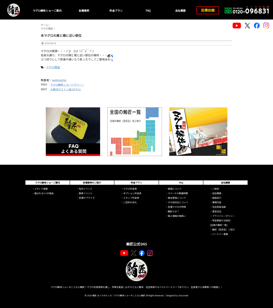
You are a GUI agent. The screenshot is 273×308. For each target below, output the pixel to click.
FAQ (148, 10)
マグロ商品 (53, 67)
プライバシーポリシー (223, 216)
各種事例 (84, 10)
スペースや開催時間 (178, 193)
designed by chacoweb (177, 295)
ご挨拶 (215, 188)
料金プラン (116, 10)
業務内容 (216, 202)
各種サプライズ (87, 197)
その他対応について (178, 202)
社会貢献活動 (219, 206)
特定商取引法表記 (221, 220)
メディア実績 (41, 188)
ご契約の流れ (130, 202)
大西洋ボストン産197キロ (65, 89)
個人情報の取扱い (177, 216)
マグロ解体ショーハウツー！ (67, 84)
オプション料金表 (132, 193)
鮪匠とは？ (173, 211)
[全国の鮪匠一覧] (218, 225)
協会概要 (216, 193)
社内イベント (85, 188)
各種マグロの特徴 (177, 206)
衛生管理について (177, 197)
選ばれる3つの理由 (44, 193)
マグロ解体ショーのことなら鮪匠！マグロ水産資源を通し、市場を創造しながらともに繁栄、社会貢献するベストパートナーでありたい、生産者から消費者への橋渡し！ (137, 287)
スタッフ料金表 (131, 197)
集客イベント (85, 193)
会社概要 (180, 10)
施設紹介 (216, 197)
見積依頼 (208, 10)
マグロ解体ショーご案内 (47, 10)
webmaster (59, 80)
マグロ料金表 (130, 188)
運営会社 (216, 211)
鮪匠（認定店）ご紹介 (223, 229)
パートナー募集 (220, 234)
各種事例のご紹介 (92, 182)
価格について (174, 188)
